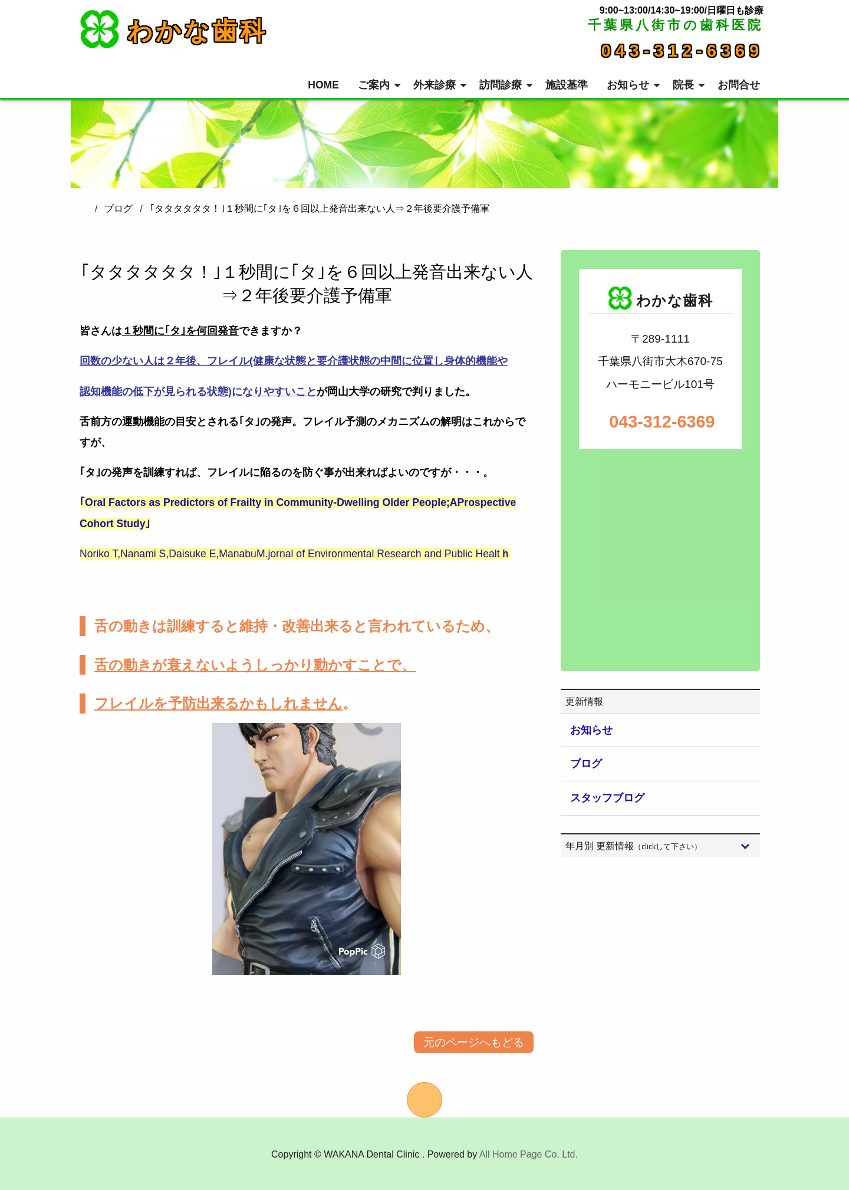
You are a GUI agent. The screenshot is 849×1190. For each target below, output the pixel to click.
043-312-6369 (682, 50)
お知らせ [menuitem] (628, 85)
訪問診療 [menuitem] (500, 85)
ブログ (586, 764)
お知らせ (591, 730)
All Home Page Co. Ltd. (528, 1154)
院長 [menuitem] (683, 85)
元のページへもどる (473, 1042)
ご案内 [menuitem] (374, 85)
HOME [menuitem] (323, 85)
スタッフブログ (607, 798)
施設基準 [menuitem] (566, 85)
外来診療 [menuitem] (434, 85)
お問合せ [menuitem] (739, 85)
